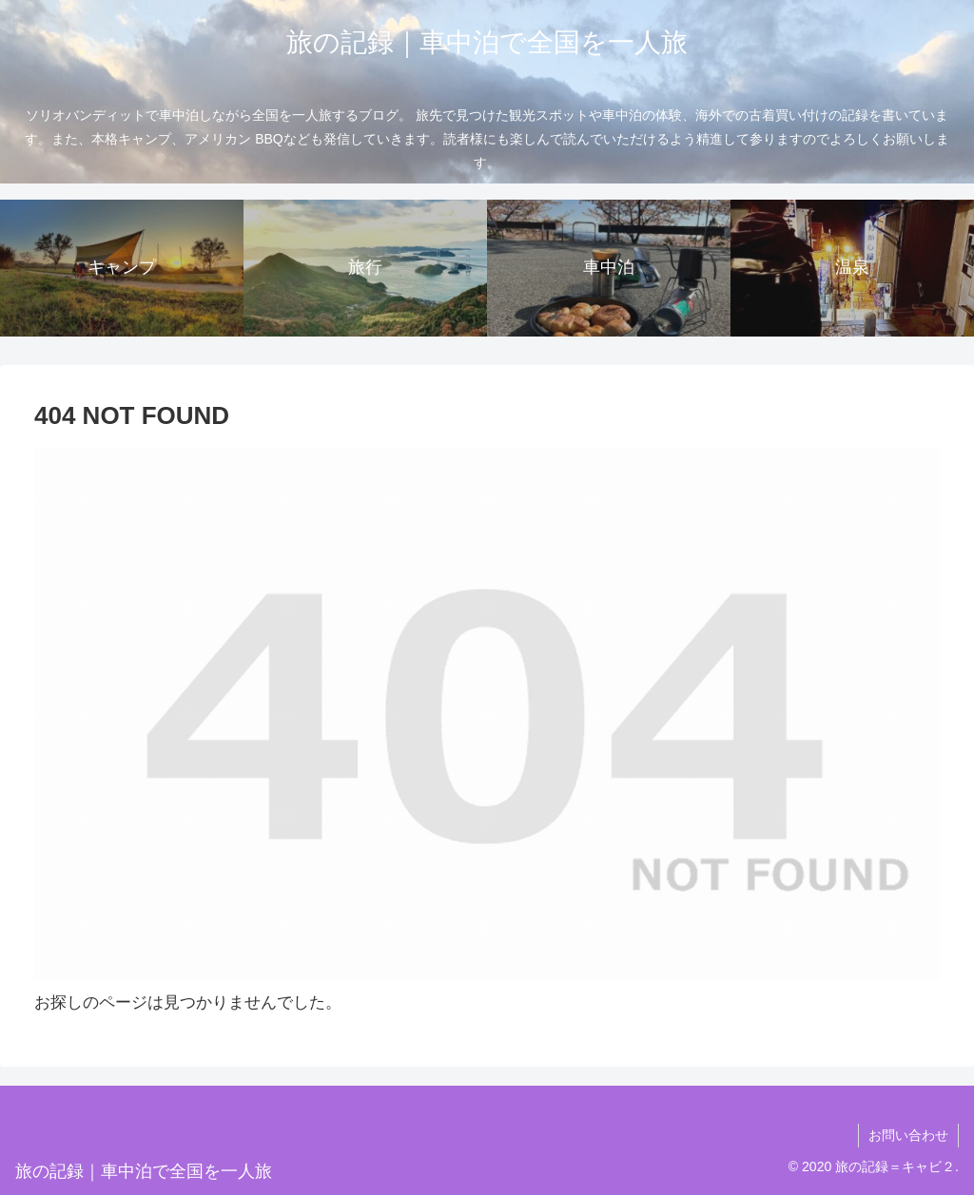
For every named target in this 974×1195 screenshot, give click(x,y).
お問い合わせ (908, 1135)
